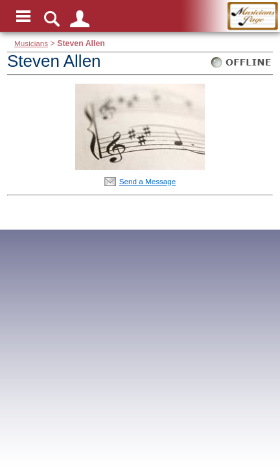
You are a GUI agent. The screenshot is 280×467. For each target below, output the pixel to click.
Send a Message (147, 181)
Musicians (31, 43)
